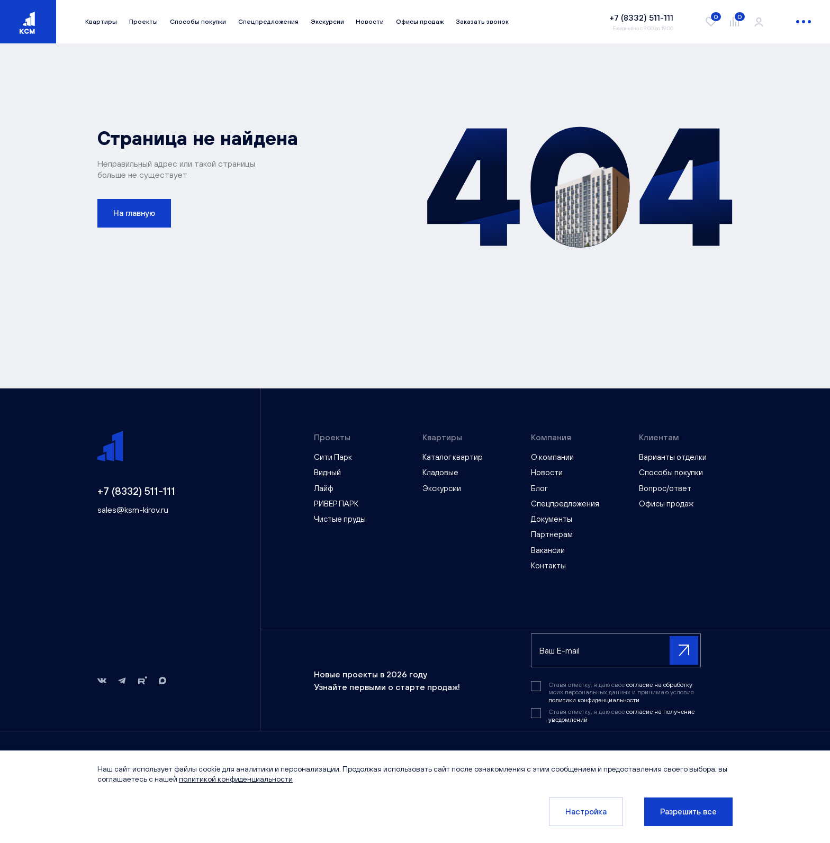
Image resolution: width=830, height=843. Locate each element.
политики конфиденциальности (593, 700)
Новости (370, 21)
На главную (134, 213)
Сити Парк (333, 456)
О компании (552, 456)
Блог (539, 488)
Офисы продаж (420, 21)
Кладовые (440, 472)
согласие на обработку (659, 684)
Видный (327, 472)
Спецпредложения (268, 21)
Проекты (143, 21)
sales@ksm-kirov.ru (132, 509)
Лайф (323, 488)
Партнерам (552, 534)
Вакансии (548, 550)
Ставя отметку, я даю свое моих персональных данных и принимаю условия (621, 692)
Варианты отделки (673, 456)
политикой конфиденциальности (236, 779)
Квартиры (101, 21)
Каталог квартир (452, 456)
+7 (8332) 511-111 (136, 491)
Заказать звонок (482, 21)
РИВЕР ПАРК (336, 503)
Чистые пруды (340, 518)
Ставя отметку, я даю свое (621, 715)
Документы (551, 518)
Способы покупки (198, 21)
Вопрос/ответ (665, 488)
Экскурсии (327, 21)
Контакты (548, 565)
